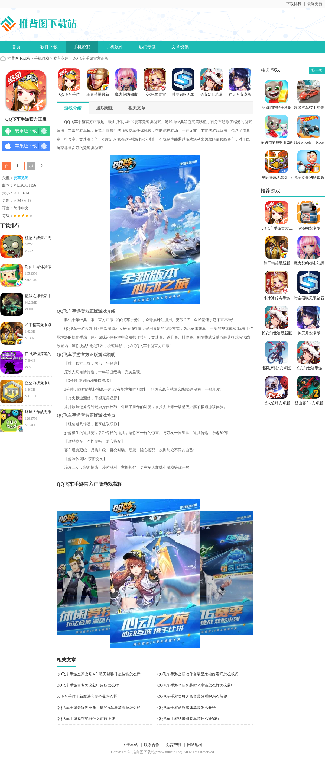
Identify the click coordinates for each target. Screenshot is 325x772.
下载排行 (293, 4)
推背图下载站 (18, 58)
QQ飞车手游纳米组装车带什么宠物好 (188, 719)
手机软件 (114, 46)
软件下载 (49, 46)
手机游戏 (81, 46)
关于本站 (130, 745)
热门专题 (147, 46)
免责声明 (173, 745)
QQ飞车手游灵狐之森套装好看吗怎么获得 (192, 696)
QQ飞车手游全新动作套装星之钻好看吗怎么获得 (198, 674)
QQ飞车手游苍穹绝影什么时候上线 (86, 719)
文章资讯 (180, 46)
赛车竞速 (61, 58)
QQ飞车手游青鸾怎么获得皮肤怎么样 (88, 685)
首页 (16, 46)
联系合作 (151, 745)
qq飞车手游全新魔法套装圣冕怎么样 (87, 696)
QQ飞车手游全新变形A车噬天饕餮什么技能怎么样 (99, 674)
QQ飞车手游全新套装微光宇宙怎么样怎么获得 (196, 685)
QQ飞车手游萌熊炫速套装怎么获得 (186, 708)
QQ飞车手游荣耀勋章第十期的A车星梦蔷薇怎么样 (99, 708)
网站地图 (194, 745)
